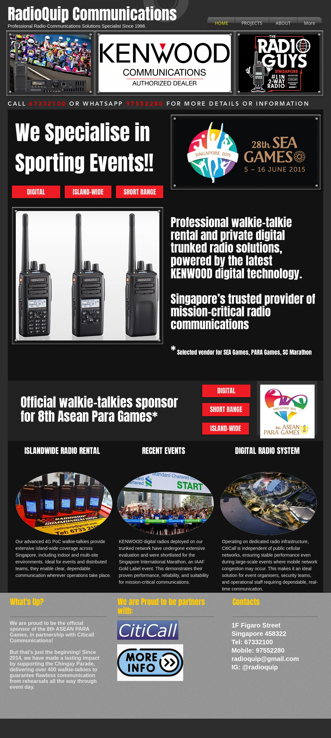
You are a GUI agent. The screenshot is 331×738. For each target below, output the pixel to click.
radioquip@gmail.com (265, 658)
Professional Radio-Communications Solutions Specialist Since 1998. (77, 26)
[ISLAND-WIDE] (88, 192)
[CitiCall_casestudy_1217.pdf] (150, 663)
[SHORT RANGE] (139, 192)
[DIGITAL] (36, 192)
